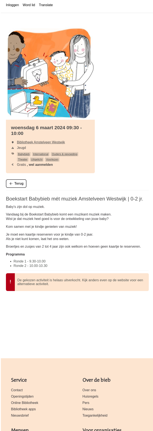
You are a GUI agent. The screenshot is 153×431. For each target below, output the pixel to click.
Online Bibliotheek (24, 403)
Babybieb (24, 154)
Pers (86, 403)
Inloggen (12, 5)
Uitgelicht (37, 159)
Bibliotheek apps (23, 409)
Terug (18, 183)
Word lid (29, 5)
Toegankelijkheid (95, 415)
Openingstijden (22, 396)
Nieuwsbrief (20, 415)
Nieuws (88, 409)
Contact (17, 390)
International (40, 154)
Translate (46, 5)
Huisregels (91, 396)
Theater (23, 159)
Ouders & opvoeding (64, 154)
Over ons (89, 390)
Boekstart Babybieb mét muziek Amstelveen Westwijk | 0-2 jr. (74, 199)
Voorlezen (52, 159)
